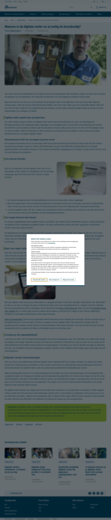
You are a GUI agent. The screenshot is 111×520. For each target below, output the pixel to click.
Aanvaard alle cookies (39, 280)
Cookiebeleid (51, 243)
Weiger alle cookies (68, 280)
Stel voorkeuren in (54, 280)
